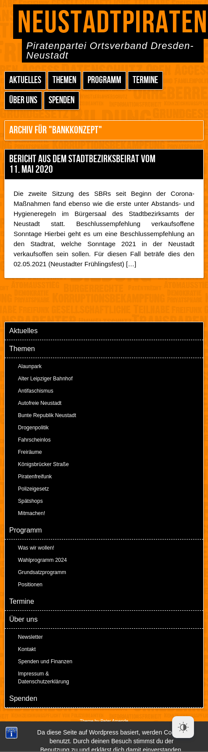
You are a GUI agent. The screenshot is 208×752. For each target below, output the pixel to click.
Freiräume (30, 452)
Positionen (30, 584)
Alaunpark (30, 366)
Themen (64, 80)
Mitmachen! (31, 513)
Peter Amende (114, 721)
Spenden (61, 100)
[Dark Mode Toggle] (183, 727)
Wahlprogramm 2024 (42, 560)
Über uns (23, 100)
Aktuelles (25, 80)
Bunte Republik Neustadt (47, 415)
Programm (104, 80)
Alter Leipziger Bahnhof (45, 379)
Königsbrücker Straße (43, 464)
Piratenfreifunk (35, 476)
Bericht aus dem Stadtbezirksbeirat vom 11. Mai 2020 (82, 164)
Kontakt (27, 649)
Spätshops (30, 501)
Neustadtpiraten (113, 23)
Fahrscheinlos (34, 440)
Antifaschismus (35, 391)
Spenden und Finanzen (45, 661)
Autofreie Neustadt (39, 403)
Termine (145, 80)
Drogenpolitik (33, 428)
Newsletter (30, 637)
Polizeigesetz (33, 489)
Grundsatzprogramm (42, 572)
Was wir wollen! (36, 548)
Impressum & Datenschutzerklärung (43, 678)
